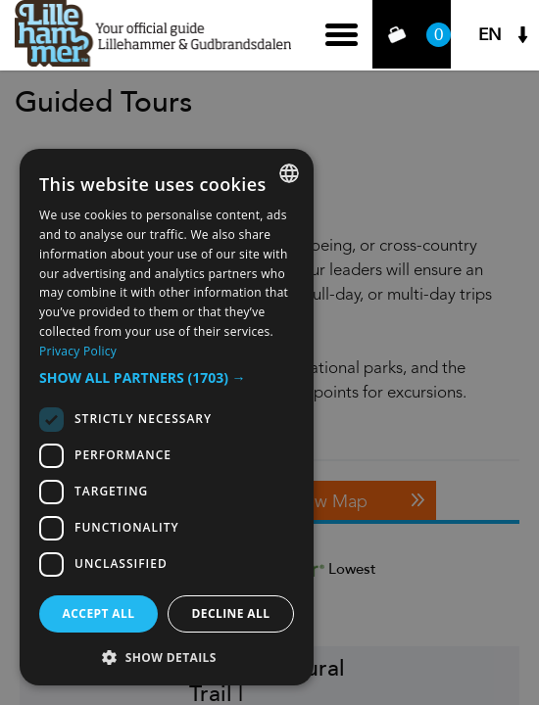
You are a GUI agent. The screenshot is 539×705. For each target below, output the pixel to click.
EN (490, 34)
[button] (166, 378)
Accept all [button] (99, 613)
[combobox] (289, 173)
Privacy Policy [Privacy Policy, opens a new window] (78, 351)
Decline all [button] (231, 613)
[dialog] (167, 417)
